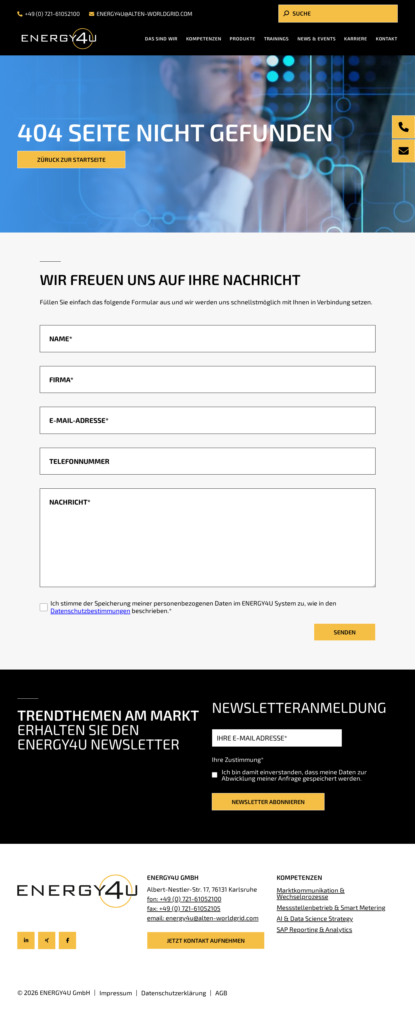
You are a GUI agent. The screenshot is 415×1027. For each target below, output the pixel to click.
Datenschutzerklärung (173, 992)
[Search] (338, 13)
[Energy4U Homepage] (64, 38)
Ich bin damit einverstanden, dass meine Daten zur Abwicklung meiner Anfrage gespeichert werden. (294, 775)
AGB (221, 992)
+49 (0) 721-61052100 (48, 14)
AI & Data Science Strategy (315, 918)
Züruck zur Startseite (71, 159)
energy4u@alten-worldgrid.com (141, 14)
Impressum (115, 992)
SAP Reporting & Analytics (314, 928)
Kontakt (386, 38)
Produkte (242, 38)
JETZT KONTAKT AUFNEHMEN (206, 940)
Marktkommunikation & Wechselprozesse (311, 893)
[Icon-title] (26, 940)
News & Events (316, 38)
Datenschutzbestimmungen (90, 610)
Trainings (276, 38)
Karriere (355, 38)
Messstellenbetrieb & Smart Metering (331, 907)
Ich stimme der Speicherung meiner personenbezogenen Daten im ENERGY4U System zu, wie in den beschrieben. (193, 606)
